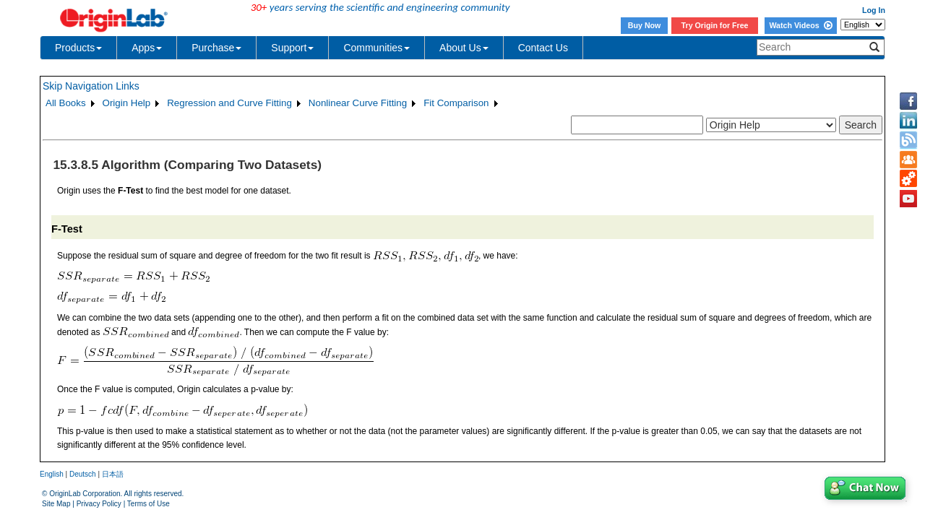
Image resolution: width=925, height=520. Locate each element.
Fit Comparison (456, 103)
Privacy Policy (99, 504)
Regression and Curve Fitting (229, 103)
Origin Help (127, 103)
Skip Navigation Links (91, 86)
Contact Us (543, 47)
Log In (873, 10)
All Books (66, 103)
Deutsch (82, 474)
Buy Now (644, 25)
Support (292, 47)
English (52, 474)
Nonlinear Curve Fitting (358, 103)
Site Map (56, 504)
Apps (147, 47)
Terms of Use (148, 504)
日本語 (113, 474)
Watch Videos (800, 25)
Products (78, 47)
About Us (464, 47)
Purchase (216, 47)
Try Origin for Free (715, 25)
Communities (376, 47)
